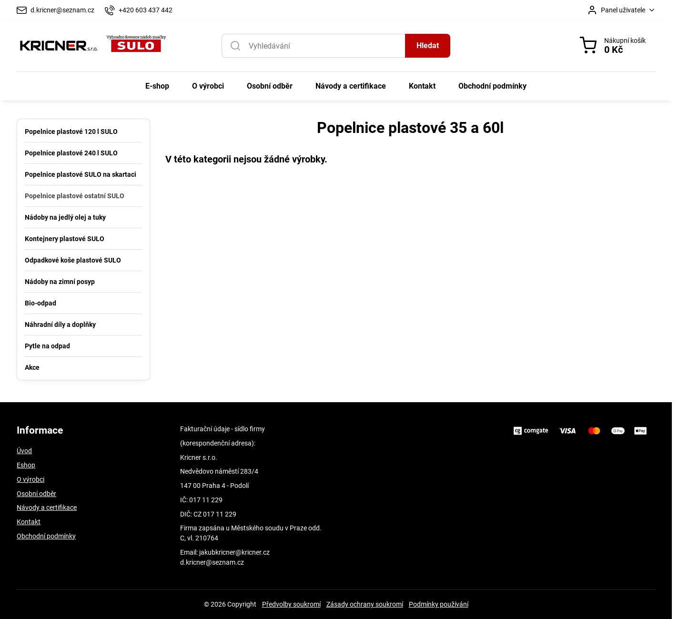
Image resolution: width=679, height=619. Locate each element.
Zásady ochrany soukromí (364, 604)
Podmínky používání (438, 604)
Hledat (427, 45)
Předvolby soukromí (291, 604)
